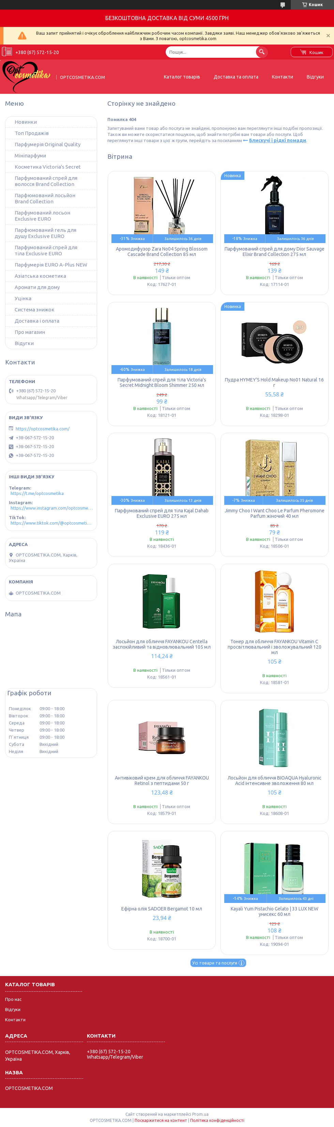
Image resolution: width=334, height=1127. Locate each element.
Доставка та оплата (236, 77)
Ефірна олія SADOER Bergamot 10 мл (161, 908)
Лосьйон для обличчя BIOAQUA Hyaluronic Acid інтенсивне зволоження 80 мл (274, 780)
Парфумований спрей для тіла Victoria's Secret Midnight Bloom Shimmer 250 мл (162, 382)
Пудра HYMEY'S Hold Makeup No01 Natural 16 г (274, 382)
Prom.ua (200, 1114)
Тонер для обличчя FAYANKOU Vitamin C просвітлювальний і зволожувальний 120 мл (274, 647)
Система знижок (35, 309)
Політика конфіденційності (217, 1120)
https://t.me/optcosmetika (37, 493)
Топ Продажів (32, 133)
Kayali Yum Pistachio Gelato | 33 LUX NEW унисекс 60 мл (274, 911)
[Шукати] (262, 52)
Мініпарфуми (30, 155)
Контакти (282, 77)
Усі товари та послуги (214, 962)
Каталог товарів (182, 77)
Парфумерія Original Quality (47, 144)
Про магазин (30, 332)
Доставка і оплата (37, 321)
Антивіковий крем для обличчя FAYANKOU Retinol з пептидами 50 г (162, 780)
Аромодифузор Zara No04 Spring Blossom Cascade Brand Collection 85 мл (162, 251)
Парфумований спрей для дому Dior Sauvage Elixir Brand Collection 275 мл (274, 251)
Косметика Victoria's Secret (48, 167)
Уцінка (23, 298)
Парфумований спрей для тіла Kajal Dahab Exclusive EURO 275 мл (162, 513)
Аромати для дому (37, 287)
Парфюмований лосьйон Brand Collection (45, 198)
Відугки (24, 343)
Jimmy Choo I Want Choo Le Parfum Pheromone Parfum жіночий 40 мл (274, 513)
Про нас (13, 999)
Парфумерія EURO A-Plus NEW (51, 265)
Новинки (26, 122)
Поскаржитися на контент (161, 1120)
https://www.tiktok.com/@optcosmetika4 (52, 522)
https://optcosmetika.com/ (43, 428)
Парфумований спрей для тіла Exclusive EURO (46, 250)
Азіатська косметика (40, 276)
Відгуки (315, 77)
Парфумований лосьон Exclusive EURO (42, 216)
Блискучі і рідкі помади (277, 140)
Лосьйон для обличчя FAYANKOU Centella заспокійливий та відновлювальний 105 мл (162, 644)
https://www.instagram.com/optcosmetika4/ (52, 508)
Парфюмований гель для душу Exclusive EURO (45, 233)
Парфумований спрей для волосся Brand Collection (46, 181)
